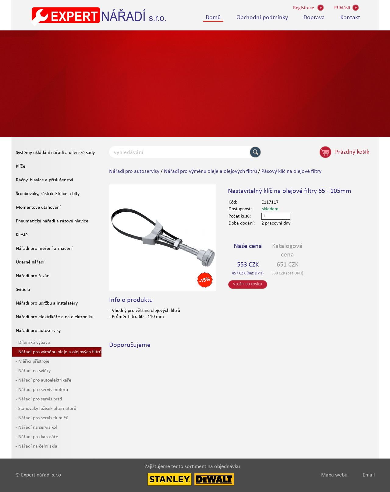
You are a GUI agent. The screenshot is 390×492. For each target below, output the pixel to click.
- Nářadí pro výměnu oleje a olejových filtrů (58, 352)
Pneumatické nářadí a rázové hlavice (52, 221)
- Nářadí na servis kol (36, 427)
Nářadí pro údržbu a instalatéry (47, 303)
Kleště (22, 234)
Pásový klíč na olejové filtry (291, 171)
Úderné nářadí (30, 262)
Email (369, 475)
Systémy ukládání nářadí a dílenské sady (55, 152)
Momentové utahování (38, 207)
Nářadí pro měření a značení (44, 248)
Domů (213, 18)
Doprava (314, 18)
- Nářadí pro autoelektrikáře (43, 380)
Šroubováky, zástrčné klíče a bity (48, 193)
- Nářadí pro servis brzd (39, 399)
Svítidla (23, 289)
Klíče (20, 166)
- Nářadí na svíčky (33, 370)
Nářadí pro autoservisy (38, 330)
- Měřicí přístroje (32, 361)
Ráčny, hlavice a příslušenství (44, 180)
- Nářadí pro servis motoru (42, 389)
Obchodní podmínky (262, 18)
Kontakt (350, 18)
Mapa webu (334, 475)
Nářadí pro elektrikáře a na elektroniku (54, 317)
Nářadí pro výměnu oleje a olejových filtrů (210, 171)
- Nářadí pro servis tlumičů (42, 418)
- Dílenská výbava (33, 342)
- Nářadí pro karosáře (37, 436)
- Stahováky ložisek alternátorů (46, 408)
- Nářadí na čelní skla (36, 446)
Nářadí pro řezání (33, 276)
